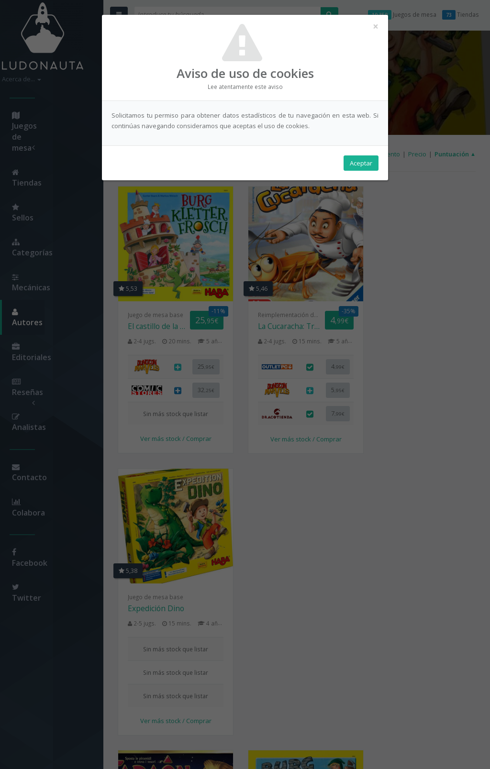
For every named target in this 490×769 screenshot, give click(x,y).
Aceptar (361, 163)
